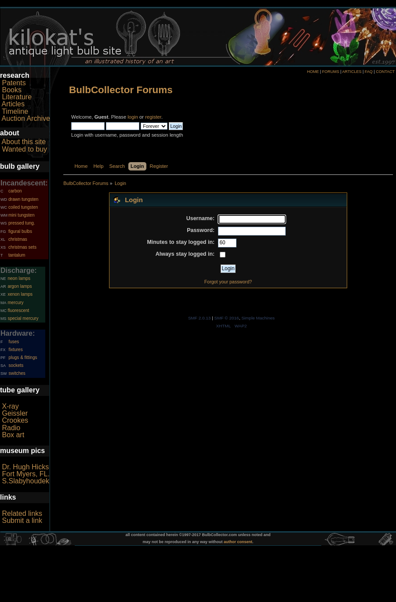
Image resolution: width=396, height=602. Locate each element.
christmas (17, 239)
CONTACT (385, 71)
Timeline (15, 111)
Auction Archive (26, 118)
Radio (11, 428)
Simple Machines (258, 318)
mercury (15, 302)
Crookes (15, 420)
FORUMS (330, 71)
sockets (15, 365)
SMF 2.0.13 (199, 318)
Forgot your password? (228, 281)
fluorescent (18, 310)
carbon (15, 191)
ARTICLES (352, 71)
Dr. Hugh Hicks (25, 467)
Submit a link (22, 520)
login (132, 117)
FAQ (369, 71)
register (153, 117)
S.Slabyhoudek (25, 481)
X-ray (10, 406)
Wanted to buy (24, 149)
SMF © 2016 (226, 318)
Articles (13, 104)
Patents (13, 83)
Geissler (15, 413)
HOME (313, 71)
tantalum (16, 255)
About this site (24, 141)
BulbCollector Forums (121, 89)
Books (11, 90)
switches (16, 373)
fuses (13, 341)
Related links (22, 513)
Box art (13, 435)
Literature (17, 97)
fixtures (15, 349)
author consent (238, 542)
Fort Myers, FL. (25, 474)
